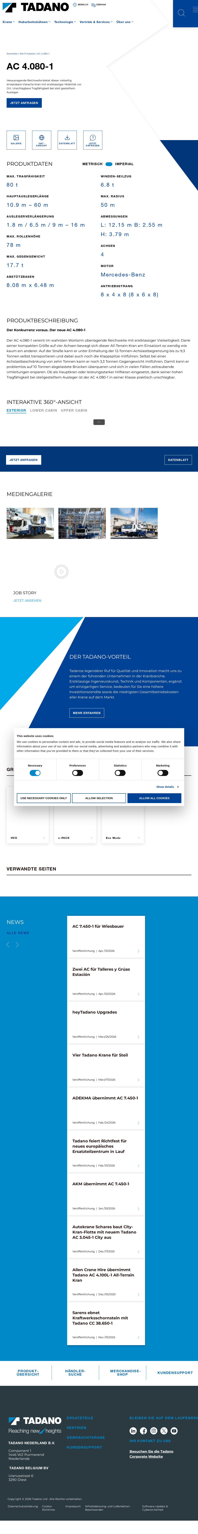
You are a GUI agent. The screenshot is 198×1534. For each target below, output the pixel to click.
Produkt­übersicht (28, 1385)
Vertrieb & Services (95, 22)
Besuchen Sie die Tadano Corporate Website (151, 1467)
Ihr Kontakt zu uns (150, 1454)
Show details (165, 786)
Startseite (12, 67)
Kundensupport (171, 1386)
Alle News (18, 946)
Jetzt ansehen (27, 614)
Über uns (123, 22)
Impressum (73, 1519)
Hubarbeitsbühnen (33, 22)
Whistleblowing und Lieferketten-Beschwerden (107, 1521)
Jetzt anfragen (24, 116)
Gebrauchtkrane (86, 1451)
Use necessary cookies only (43, 798)
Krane (7, 22)
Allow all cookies (154, 798)
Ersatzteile (80, 1431)
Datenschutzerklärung (23, 1519)
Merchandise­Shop (123, 1385)
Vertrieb (76, 1441)
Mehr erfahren (87, 726)
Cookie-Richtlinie (48, 1521)
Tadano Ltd (40, 1512)
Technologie (63, 22)
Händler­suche (75, 1385)
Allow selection (99, 798)
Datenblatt (178, 473)
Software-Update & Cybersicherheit (155, 1521)
